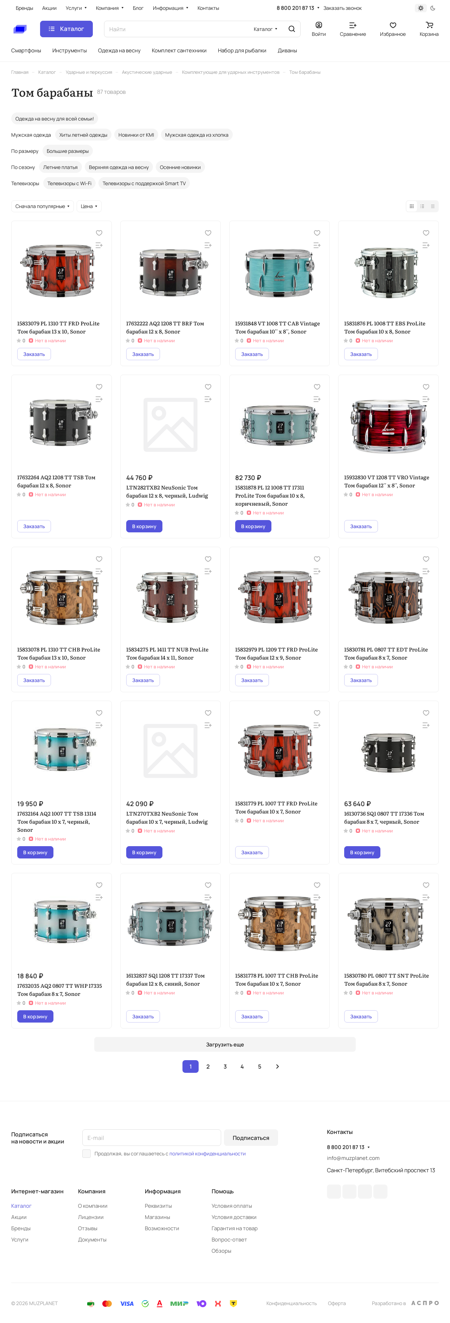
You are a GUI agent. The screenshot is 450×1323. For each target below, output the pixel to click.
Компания (91, 1191)
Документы (92, 1239)
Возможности (162, 1228)
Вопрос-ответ (229, 1239)
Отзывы (87, 1228)
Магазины (157, 1217)
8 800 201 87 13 (295, 8)
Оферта (337, 1303)
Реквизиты (158, 1205)
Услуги (19, 1239)
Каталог (21, 1205)
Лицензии (91, 1217)
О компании (93, 1205)
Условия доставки (234, 1217)
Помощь (223, 1191)
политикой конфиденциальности (207, 1153)
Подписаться (251, 1138)
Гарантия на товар (235, 1228)
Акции (19, 1217)
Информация (163, 1191)
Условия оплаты (232, 1205)
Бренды (21, 1228)
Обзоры (221, 1250)
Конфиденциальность (291, 1303)
